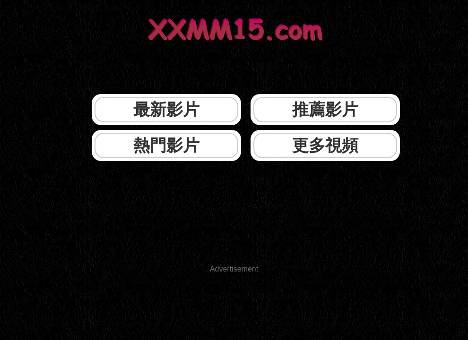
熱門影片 (166, 145)
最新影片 (166, 109)
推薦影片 (325, 109)
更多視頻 (325, 145)
